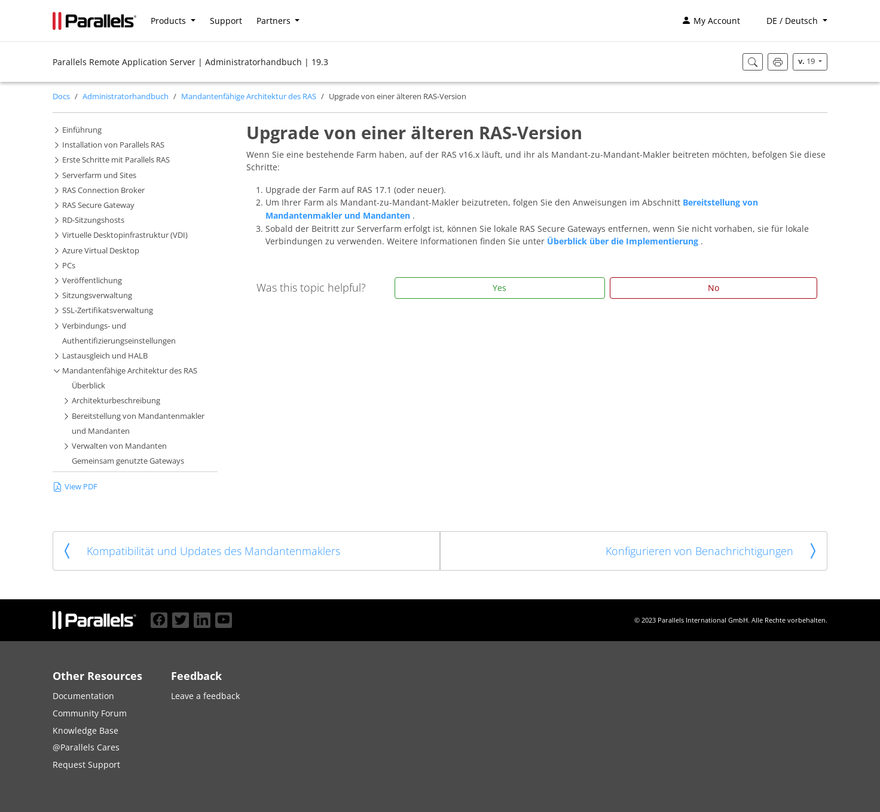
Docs (61, 96)
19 (807, 61)
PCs (68, 266)
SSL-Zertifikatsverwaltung (107, 310)
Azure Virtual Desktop (100, 251)
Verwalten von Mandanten (119, 446)
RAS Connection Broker (103, 190)
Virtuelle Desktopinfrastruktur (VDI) (125, 235)
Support (226, 20)
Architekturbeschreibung (116, 401)
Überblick (88, 386)
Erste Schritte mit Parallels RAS (116, 160)
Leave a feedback (205, 695)
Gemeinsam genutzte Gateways (128, 461)
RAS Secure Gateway (98, 205)
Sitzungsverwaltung (97, 295)
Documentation (83, 695)
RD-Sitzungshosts (93, 220)
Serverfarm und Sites (99, 175)
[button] (790, 21)
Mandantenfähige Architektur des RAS (248, 96)
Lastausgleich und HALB (105, 356)
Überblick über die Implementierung (624, 241)
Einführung (82, 130)
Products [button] (169, 20)
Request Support (86, 764)
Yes (499, 287)
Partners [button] (274, 20)
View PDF (75, 487)
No (713, 287)
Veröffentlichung (92, 280)
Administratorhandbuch (125, 96)
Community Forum (90, 713)
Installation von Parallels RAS (113, 145)
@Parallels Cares (86, 747)
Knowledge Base (85, 730)
